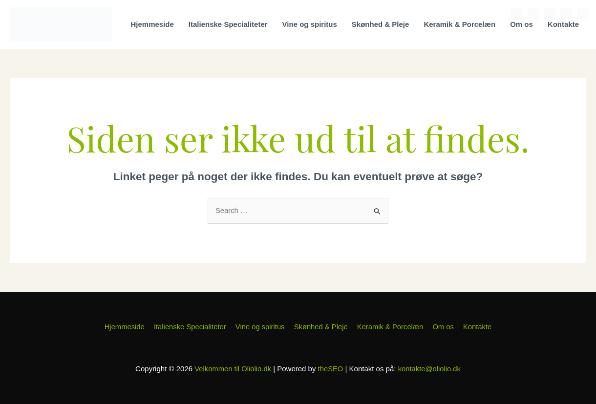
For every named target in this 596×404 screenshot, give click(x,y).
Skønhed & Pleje (380, 24)
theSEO (330, 368)
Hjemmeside (151, 24)
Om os (521, 24)
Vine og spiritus (309, 24)
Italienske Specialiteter (228, 24)
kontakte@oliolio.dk (430, 368)
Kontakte (563, 24)
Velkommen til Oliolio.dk (232, 368)
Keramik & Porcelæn (459, 24)
